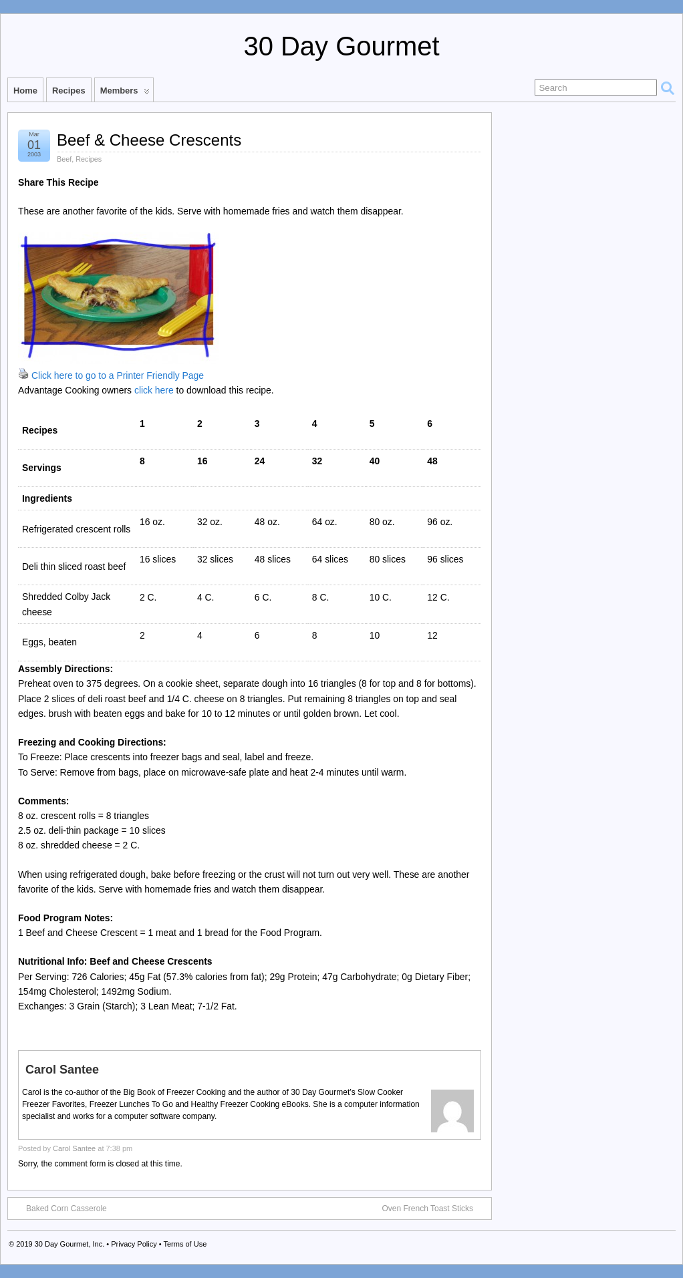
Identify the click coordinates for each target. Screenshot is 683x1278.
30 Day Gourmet (341, 46)
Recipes (69, 91)
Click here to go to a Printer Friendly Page (117, 375)
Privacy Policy (133, 1244)
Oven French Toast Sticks (434, 1208)
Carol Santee (74, 1148)
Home (25, 91)
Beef (64, 159)
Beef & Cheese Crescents (149, 140)
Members (125, 94)
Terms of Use (185, 1244)
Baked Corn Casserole (60, 1208)
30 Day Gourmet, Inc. (70, 1244)
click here (154, 390)
